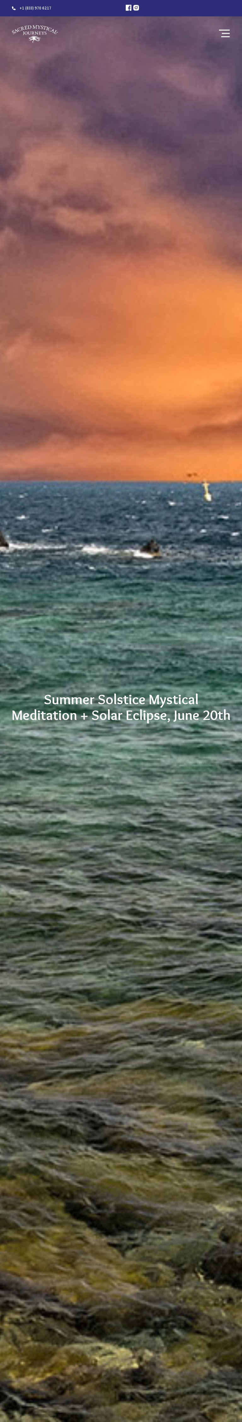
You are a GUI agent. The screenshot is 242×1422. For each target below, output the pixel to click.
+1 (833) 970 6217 (35, 8)
